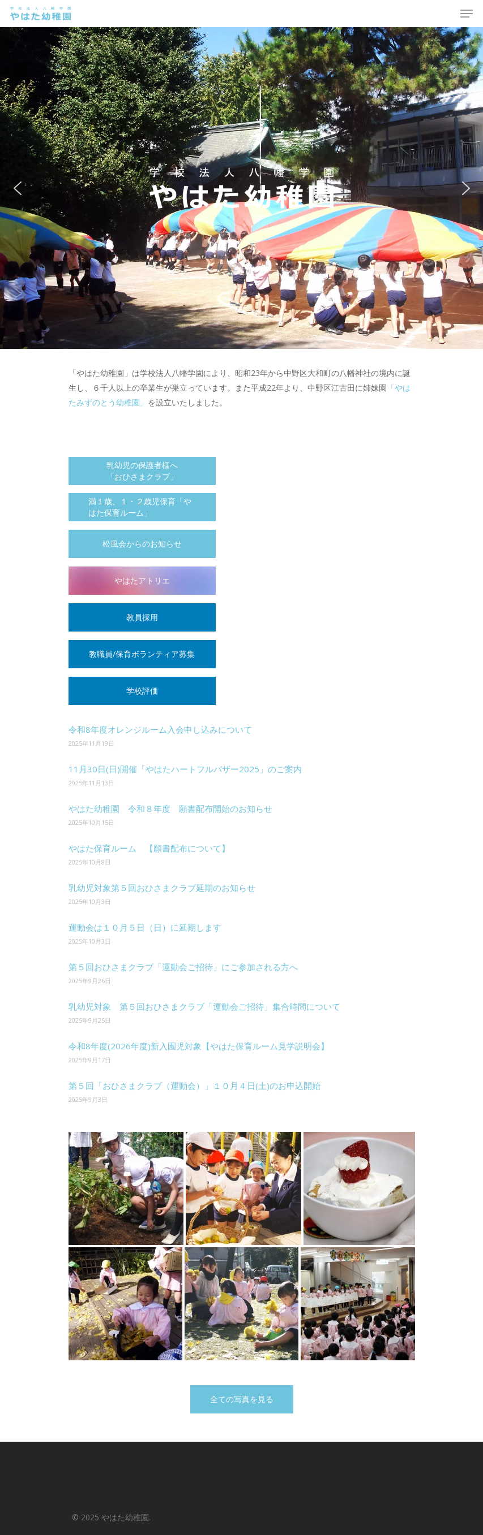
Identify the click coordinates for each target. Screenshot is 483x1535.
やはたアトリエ (142, 580)
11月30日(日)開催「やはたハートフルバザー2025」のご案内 (185, 769)
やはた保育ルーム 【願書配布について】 (149, 848)
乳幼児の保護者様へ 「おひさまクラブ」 (142, 471)
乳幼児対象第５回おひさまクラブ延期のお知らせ (162, 887)
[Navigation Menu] (466, 13)
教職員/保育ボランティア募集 (142, 653)
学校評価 (142, 690)
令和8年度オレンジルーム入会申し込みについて (160, 729)
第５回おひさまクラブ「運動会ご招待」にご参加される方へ (183, 966)
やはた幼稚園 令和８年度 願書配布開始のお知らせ (170, 808)
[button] (17, 188)
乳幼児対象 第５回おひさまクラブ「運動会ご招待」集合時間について (204, 1006)
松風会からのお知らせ (142, 543)
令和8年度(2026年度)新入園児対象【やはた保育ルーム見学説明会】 (199, 1046)
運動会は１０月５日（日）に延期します (145, 927)
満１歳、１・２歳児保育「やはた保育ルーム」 (139, 507)
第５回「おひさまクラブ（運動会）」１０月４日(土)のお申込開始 (194, 1085)
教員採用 (142, 617)
